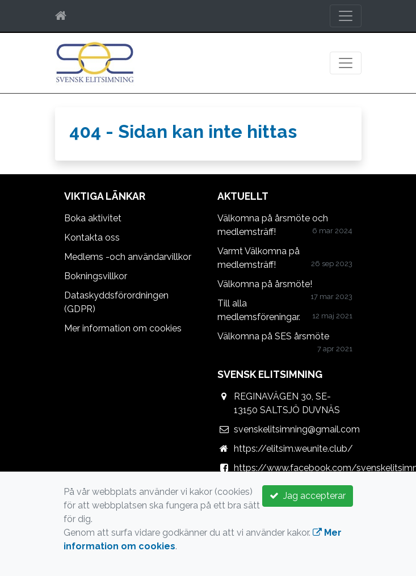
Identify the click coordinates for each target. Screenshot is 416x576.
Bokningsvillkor (95, 276)
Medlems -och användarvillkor (127, 256)
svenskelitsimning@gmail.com (297, 429)
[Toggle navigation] (346, 16)
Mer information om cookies (123, 328)
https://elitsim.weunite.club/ (293, 448)
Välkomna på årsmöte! (264, 284)
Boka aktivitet (92, 218)
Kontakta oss (92, 237)
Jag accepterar (308, 495)
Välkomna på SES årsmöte (273, 336)
